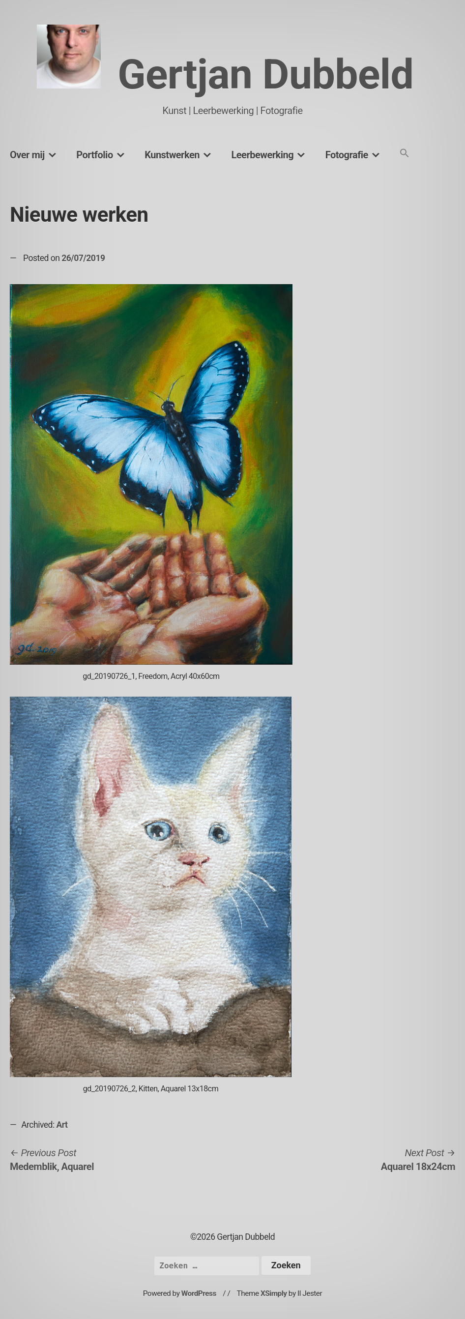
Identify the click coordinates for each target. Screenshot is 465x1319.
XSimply (274, 1293)
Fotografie (346, 155)
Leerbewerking (262, 155)
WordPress (198, 1293)
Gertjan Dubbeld (265, 74)
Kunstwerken (172, 155)
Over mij (27, 155)
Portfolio (94, 155)
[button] (404, 153)
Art (62, 1125)
